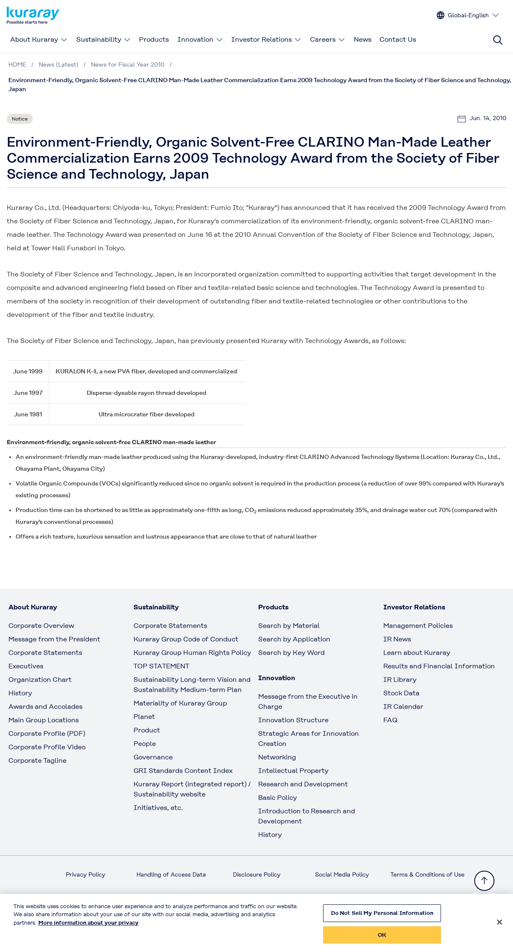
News (362, 39)
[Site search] (497, 40)
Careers (327, 39)
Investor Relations (266, 39)
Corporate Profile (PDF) (46, 733)
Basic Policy (277, 798)
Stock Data (401, 693)
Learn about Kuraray (416, 653)
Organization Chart (40, 680)
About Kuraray (39, 39)
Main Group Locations (43, 720)
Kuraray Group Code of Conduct (186, 639)
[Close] (499, 926)
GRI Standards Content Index (183, 771)
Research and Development (303, 784)
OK (382, 939)
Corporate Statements (45, 653)
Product (147, 730)
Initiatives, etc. (158, 808)
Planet (144, 717)
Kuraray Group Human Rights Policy (192, 653)
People (145, 744)
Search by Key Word (291, 653)
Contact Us (397, 39)
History (20, 693)
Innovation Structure (293, 720)
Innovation (200, 39)
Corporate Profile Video (47, 747)
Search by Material (289, 626)
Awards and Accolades (45, 707)
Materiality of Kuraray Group (180, 703)
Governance (153, 757)
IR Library (400, 680)
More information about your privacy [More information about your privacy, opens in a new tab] (88, 927)
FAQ (390, 720)
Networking (277, 757)
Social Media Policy (342, 874)
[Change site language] (468, 15)
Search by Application (294, 639)
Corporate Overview (41, 626)
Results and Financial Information (439, 666)
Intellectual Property (293, 771)
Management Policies (418, 626)
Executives (25, 666)
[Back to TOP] (484, 881)
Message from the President (54, 639)
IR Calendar (403, 707)
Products (154, 39)
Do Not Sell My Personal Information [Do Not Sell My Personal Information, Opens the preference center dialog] (382, 917)
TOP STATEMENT (161, 666)
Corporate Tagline (37, 760)
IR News (397, 639)
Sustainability (103, 39)
